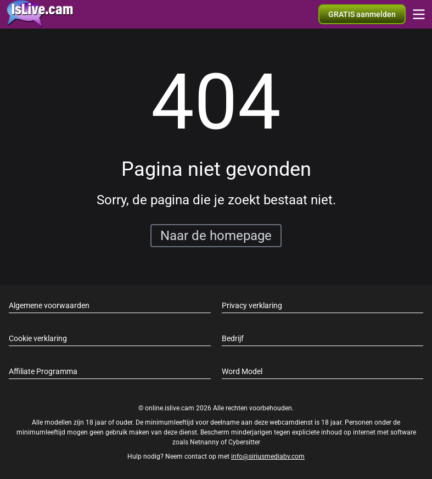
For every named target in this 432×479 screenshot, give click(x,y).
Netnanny (205, 442)
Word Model (242, 371)
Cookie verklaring (38, 338)
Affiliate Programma (43, 371)
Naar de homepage (216, 235)
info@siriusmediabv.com (268, 456)
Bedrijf (233, 338)
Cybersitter (244, 442)
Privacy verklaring (252, 305)
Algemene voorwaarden (49, 305)
